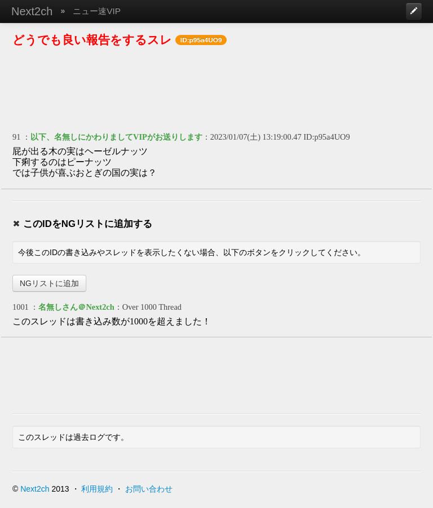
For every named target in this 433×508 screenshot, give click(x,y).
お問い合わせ (149, 488)
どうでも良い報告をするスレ (92, 39)
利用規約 (97, 488)
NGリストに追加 (49, 283)
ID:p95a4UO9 (326, 136)
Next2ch (31, 11)
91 (16, 136)
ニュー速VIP (97, 11)
